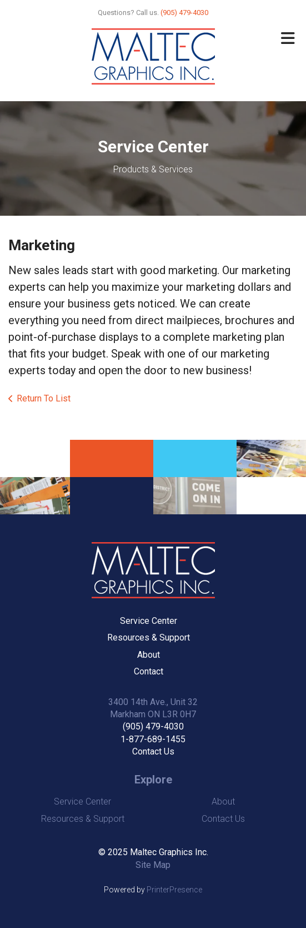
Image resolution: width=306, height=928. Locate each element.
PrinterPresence (174, 889)
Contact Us (153, 751)
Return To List (44, 398)
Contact (148, 671)
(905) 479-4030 (153, 726)
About (148, 654)
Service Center (148, 621)
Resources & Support (148, 637)
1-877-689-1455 (153, 739)
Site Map (153, 865)
